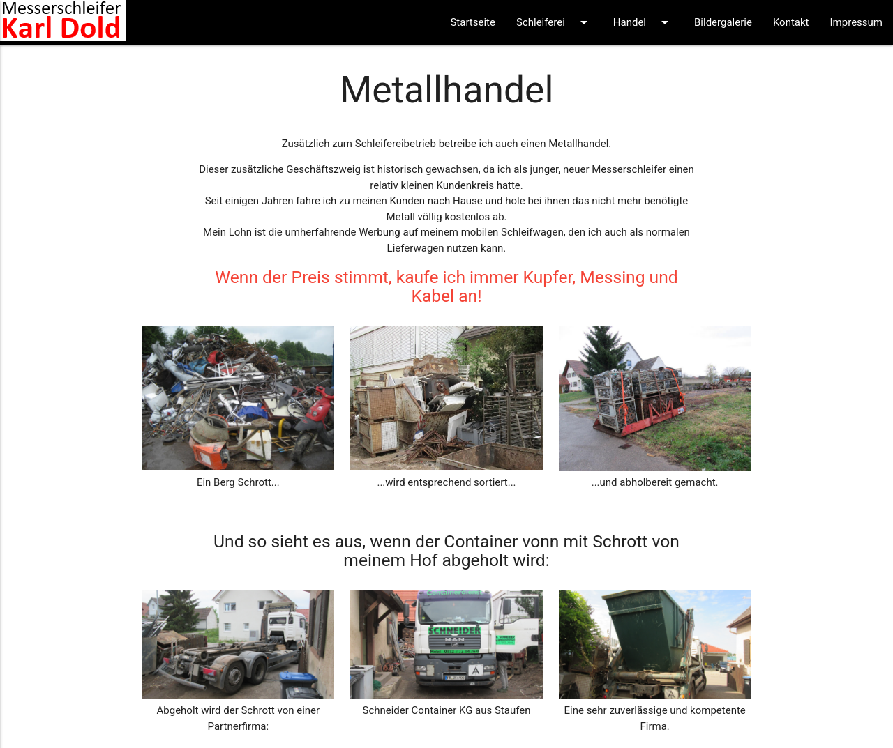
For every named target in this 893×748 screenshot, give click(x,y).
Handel (643, 22)
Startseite (472, 22)
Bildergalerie (723, 22)
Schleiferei (554, 22)
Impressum (856, 22)
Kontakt (791, 22)
